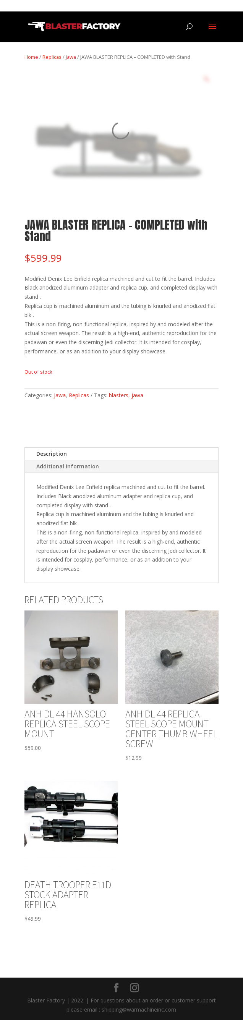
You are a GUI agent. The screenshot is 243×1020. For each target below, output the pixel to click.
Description (51, 453)
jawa (137, 395)
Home (31, 56)
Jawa (71, 56)
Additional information (67, 466)
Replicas (52, 56)
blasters (118, 395)
